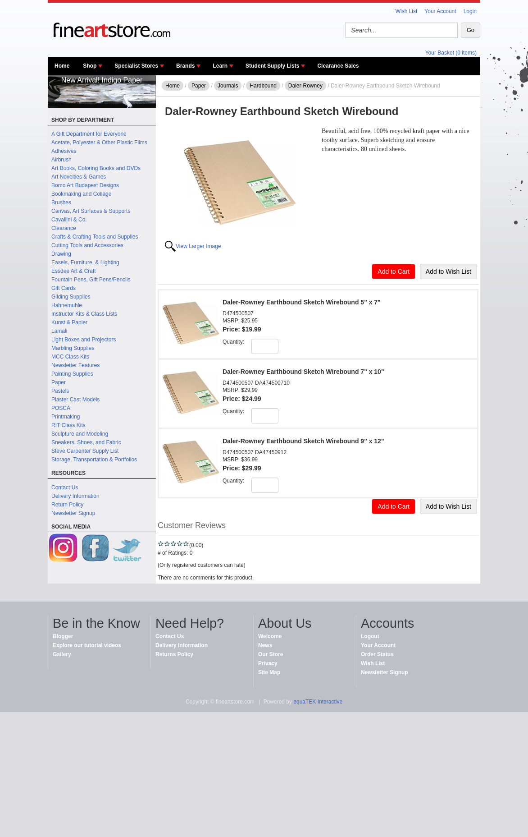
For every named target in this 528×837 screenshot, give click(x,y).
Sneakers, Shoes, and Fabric (86, 442)
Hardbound (263, 86)
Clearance (63, 228)
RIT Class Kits (68, 425)
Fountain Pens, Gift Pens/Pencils (90, 279)
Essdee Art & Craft (73, 271)
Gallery (62, 654)
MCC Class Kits (70, 357)
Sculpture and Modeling (79, 434)
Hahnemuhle (66, 305)
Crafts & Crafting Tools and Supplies (94, 237)
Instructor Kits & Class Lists (84, 314)
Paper (58, 382)
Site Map (269, 672)
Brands (185, 66)
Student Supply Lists (272, 66)
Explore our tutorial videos (87, 645)
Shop (89, 66)
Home (62, 66)
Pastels (60, 391)
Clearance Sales (338, 66)
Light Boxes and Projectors (83, 339)
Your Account (440, 11)
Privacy (268, 663)
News (265, 645)
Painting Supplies (72, 374)
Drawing (61, 254)
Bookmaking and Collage (81, 194)
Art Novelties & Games (78, 177)
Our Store (270, 654)
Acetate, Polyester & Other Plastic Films (99, 142)
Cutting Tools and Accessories (87, 245)
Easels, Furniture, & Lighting (85, 262)
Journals (228, 86)
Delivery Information (75, 496)
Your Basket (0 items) (451, 53)
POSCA (60, 408)
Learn (220, 66)
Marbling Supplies (72, 348)
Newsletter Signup (73, 513)
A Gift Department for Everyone (89, 134)
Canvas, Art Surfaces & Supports (90, 211)
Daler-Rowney (305, 86)
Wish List (407, 11)
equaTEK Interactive (317, 702)
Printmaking (65, 417)
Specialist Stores (136, 66)
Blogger (63, 636)
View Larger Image (198, 246)
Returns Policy (174, 654)
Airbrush (61, 159)
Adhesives (63, 151)
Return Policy (67, 504)
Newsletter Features (75, 365)
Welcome (270, 636)
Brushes (61, 202)
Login (470, 11)
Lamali (59, 331)
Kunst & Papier (69, 322)
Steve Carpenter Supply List (84, 451)
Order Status (377, 654)
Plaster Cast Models (75, 399)
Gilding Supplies (71, 297)
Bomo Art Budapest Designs (85, 185)
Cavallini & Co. (69, 219)
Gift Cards (63, 288)
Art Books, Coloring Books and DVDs (96, 168)
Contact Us (64, 487)
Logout (370, 636)
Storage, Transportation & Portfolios (94, 459)
